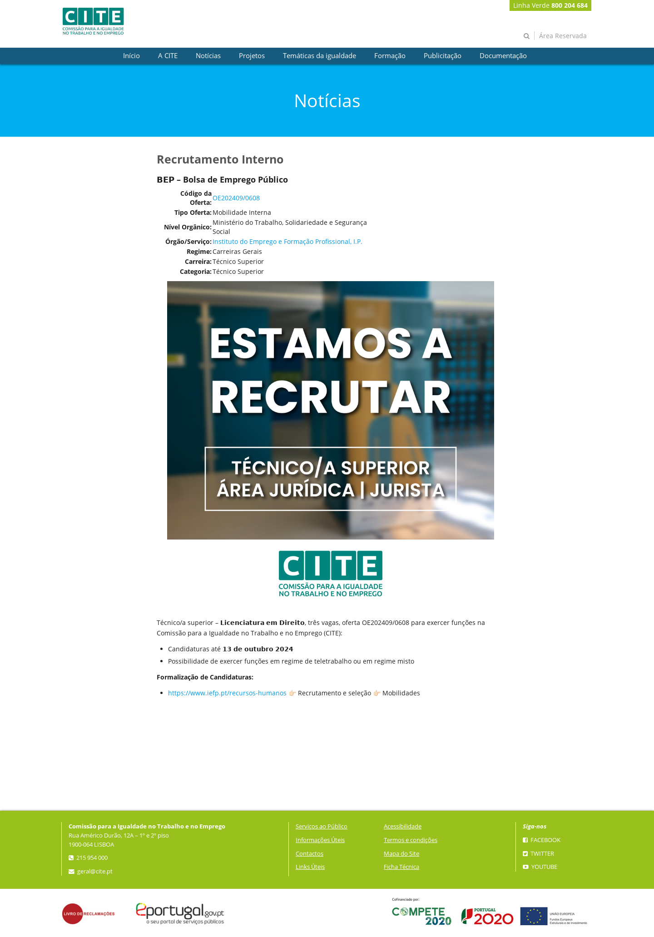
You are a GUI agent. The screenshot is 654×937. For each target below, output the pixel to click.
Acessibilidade (402, 826)
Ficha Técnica (401, 867)
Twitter (538, 854)
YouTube (540, 867)
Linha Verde (550, 5)
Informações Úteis (320, 840)
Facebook (541, 840)
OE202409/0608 (236, 197)
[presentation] (131, 56)
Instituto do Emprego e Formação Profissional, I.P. (287, 241)
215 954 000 (88, 858)
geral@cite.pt (91, 871)
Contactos (309, 854)
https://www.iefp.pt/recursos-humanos (227, 693)
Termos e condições (410, 840)
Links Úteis (310, 867)
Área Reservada (563, 35)
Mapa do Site (401, 854)
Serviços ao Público (321, 826)
